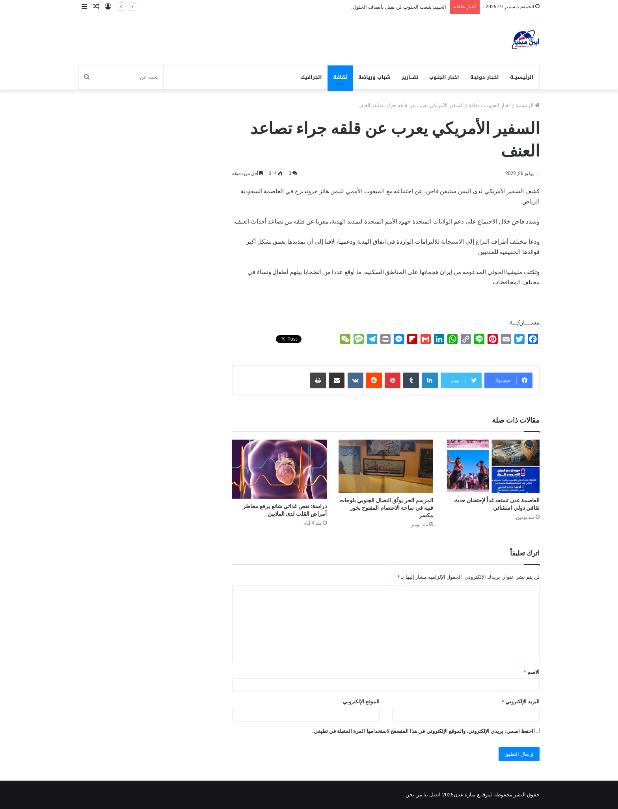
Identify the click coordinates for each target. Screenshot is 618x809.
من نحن (414, 795)
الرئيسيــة (522, 77)
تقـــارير (410, 77)
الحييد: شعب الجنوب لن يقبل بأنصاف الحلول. (398, 7)
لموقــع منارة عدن (473, 795)
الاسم (532, 672)
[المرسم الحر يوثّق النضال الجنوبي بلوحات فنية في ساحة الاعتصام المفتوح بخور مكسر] (386, 466)
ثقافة (340, 77)
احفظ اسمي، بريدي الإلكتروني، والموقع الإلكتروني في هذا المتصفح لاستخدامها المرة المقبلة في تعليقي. (422, 731)
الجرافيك (311, 77)
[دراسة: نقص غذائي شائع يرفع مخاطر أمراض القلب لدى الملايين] (279, 469)
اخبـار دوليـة (484, 77)
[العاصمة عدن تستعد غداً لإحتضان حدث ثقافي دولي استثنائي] (492, 466)
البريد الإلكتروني (521, 702)
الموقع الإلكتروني (361, 702)
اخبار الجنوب (444, 77)
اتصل (435, 795)
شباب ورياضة (374, 77)
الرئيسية (528, 105)
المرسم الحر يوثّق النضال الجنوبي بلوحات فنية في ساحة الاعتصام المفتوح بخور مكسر (386, 507)
